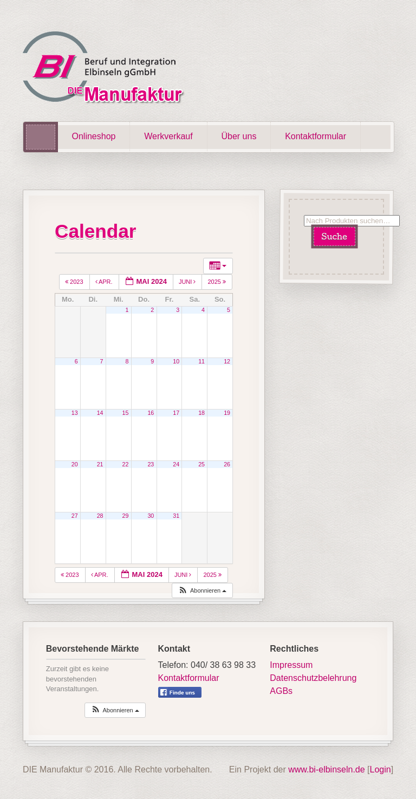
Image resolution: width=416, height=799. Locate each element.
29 (125, 515)
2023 (75, 281)
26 (227, 464)
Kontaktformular (315, 136)
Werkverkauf (168, 136)
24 (176, 464)
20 (75, 464)
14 (100, 413)
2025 (217, 281)
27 (75, 515)
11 (201, 361)
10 (176, 361)
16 (150, 413)
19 (227, 413)
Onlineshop (94, 136)
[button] (202, 590)
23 (150, 464)
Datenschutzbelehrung (313, 678)
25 (201, 464)
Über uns (238, 136)
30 (150, 515)
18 (201, 413)
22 (125, 464)
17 (176, 413)
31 (176, 515)
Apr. (104, 281)
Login (380, 769)
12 (227, 361)
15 (125, 413)
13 (75, 413)
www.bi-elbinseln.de (326, 769)
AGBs (281, 691)
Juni (188, 281)
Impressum (291, 665)
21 (100, 464)
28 (100, 515)
